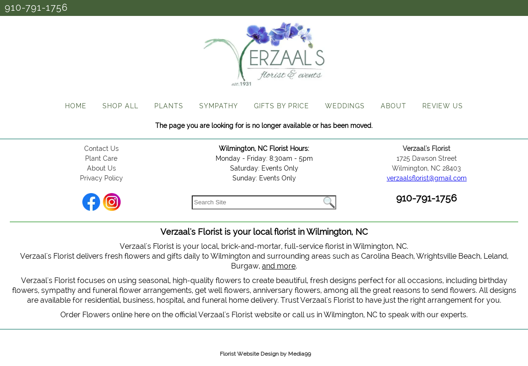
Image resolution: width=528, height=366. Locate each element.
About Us (101, 168)
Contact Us (101, 148)
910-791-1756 (36, 7)
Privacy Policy (101, 178)
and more (279, 265)
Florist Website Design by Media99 (265, 354)
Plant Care (101, 158)
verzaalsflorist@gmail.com (427, 178)
